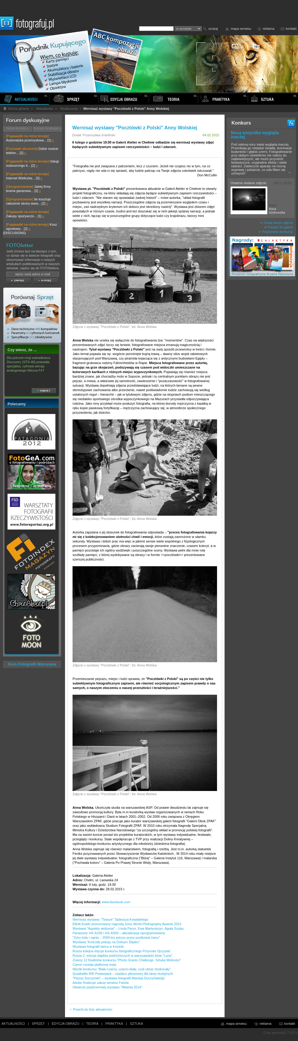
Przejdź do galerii (278, 227)
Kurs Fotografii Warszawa (32, 664)
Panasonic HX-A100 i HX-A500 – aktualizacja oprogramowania (119, 933)
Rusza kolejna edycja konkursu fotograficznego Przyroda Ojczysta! (121, 951)
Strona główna (16, 108)
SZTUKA (136, 1023)
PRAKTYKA (114, 1023)
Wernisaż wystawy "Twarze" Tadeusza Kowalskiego (110, 919)
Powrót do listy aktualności (90, 1009)
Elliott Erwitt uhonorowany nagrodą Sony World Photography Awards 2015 (127, 924)
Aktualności (44, 108)
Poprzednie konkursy (276, 231)
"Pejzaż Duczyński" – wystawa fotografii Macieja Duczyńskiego (119, 978)
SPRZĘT (38, 1023)
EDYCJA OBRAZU (65, 1023)
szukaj (213, 28)
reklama (268, 28)
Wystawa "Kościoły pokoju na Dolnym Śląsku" (106, 942)
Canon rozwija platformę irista (94, 964)
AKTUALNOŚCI (13, 1023)
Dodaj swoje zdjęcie (276, 222)
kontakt (291, 28)
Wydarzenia (69, 108)
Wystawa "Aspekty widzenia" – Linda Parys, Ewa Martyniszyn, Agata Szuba (128, 928)
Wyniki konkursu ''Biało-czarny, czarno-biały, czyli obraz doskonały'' (122, 969)
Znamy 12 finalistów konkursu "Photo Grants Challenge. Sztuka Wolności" (127, 960)
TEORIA (92, 1023)
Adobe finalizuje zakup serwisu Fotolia (101, 982)
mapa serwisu (241, 28)
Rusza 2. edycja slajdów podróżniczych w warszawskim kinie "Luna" (122, 955)
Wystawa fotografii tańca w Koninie (98, 946)
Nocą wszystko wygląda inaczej (255, 134)
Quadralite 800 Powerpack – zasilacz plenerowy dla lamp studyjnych (123, 973)
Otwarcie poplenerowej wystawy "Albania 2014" (107, 987)
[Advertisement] (261, 377)
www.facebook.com (116, 902)
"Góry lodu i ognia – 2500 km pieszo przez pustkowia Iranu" (116, 937)
